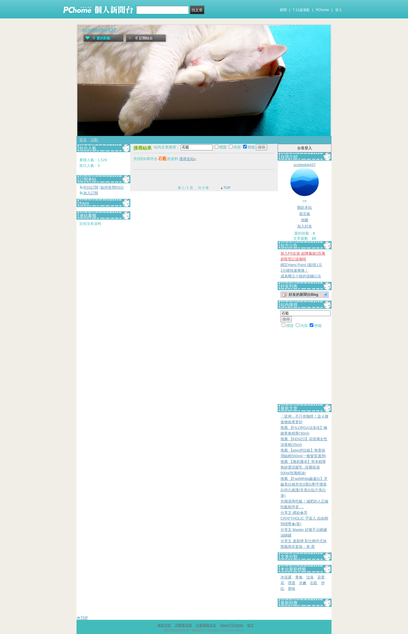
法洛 (310, 577)
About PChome (231, 625)
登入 (338, 10)
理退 (291, 583)
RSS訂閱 (90, 187)
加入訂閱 (90, 193)
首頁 (83, 140)
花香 (321, 577)
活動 (94, 140)
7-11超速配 (301, 10)
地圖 (304, 220)
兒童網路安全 (206, 625)
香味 (291, 588)
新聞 (283, 10)
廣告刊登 (164, 625)
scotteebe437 (99, 30)
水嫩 (302, 583)
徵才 (250, 625)
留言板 (304, 214)
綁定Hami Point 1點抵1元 (301, 265)
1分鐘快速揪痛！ (294, 270)
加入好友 (304, 226)
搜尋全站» (187, 159)
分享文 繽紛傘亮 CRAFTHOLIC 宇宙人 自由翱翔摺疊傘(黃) (304, 518)
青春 (299, 577)
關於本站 (304, 207)
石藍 (313, 583)
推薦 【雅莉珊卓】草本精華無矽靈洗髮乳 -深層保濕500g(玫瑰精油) (303, 467)
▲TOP (225, 188)
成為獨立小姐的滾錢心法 (300, 276)
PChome (322, 10)
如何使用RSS (112, 187)
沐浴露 (286, 577)
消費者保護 (183, 625)
